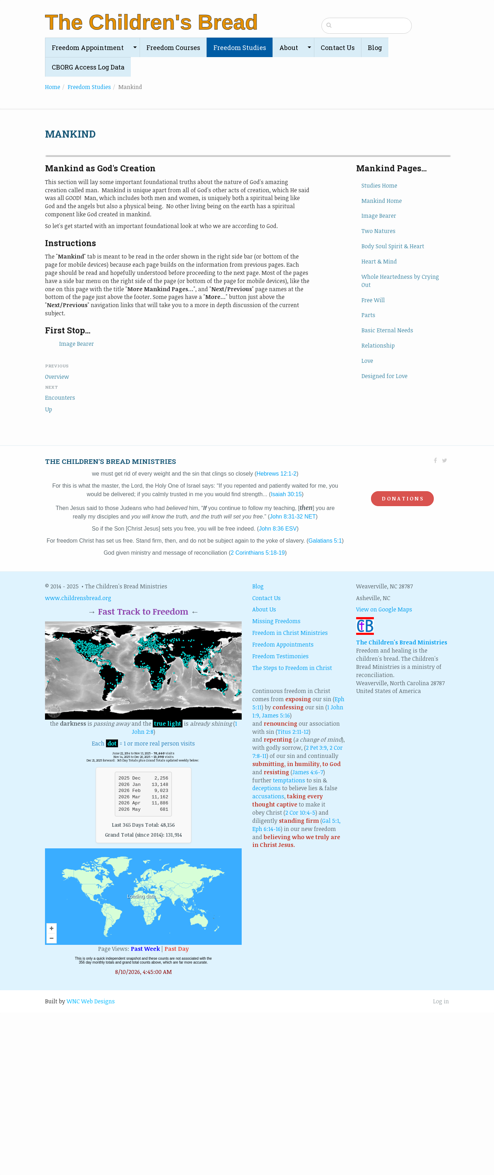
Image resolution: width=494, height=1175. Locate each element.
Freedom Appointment (88, 47)
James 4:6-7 (307, 935)
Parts (368, 478)
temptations (289, 943)
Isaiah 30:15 (286, 657)
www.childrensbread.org (78, 761)
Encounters (60, 560)
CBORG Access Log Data (88, 67)
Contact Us (338, 47)
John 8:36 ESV (278, 691)
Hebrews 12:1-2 (277, 636)
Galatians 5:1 (325, 703)
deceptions (266, 951)
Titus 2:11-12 (293, 894)
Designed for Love (384, 539)
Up (48, 572)
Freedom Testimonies (280, 819)
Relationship (378, 508)
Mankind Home (381, 363)
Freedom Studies (239, 47)
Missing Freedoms (276, 784)
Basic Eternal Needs (387, 493)
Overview (57, 539)
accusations (268, 959)
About (288, 47)
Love (367, 523)
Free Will (373, 463)
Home (52, 87)
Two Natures (378, 394)
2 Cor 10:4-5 (300, 975)
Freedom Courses (173, 47)
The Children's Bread (151, 22)
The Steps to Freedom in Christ (292, 831)
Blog (375, 47)
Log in (441, 1164)
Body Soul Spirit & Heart (392, 409)
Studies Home (379, 348)
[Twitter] (444, 623)
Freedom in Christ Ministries (290, 795)
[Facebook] (435, 623)
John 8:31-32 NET (293, 679)
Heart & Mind (379, 424)
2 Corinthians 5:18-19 (258, 716)
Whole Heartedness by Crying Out (400, 443)
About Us (264, 772)
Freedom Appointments (283, 807)
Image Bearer (76, 506)
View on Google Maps (384, 772)
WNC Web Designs (91, 1164)
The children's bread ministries (110, 624)
